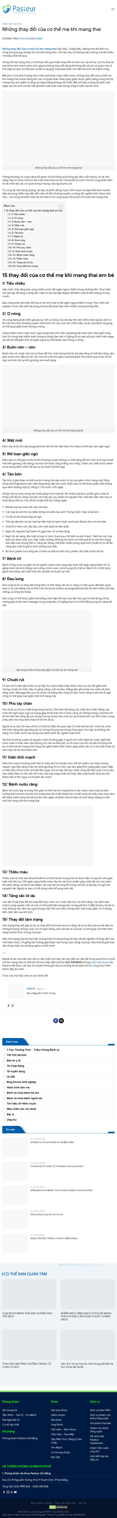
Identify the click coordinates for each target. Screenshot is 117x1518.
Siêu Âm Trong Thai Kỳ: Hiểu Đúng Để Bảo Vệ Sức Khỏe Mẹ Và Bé (87, 1365)
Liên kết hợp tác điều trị (99, 1457)
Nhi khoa (56, 1419)
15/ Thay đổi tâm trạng (25, 266)
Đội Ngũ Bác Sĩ (11, 1419)
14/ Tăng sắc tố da (23, 262)
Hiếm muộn (58, 1415)
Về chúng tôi (9, 1410)
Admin (38, 38)
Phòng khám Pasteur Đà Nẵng (19, 1438)
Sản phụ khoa (59, 1410)
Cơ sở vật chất (10, 1424)
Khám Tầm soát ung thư (99, 1449)
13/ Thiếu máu (20, 258)
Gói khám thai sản (100, 1423)
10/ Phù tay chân (22, 247)
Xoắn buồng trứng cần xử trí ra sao (46, 1214)
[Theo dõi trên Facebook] (4, 1492)
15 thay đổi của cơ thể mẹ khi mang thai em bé (34, 210)
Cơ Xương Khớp (60, 1452)
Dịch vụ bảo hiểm (100, 1410)
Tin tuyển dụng (16, 1071)
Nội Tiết (55, 1457)
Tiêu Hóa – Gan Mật (62, 1434)
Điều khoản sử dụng (41, 1503)
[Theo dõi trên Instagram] (8, 1492)
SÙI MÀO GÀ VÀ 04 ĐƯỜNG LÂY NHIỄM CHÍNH (52, 1142)
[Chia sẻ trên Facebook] (55, 1020)
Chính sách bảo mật (65, 1503)
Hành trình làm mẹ (12, 23)
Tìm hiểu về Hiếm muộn (21, 1103)
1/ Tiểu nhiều (18, 214)
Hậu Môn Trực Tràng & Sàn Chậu (66, 1440)
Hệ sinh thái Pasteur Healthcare (97, 1440)
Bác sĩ (10, 1114)
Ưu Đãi (11, 1076)
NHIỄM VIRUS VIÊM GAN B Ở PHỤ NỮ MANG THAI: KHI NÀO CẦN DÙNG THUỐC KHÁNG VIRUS (86, 1316)
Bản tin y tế (14, 1060)
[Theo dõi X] (11, 1492)
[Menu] (113, 9)
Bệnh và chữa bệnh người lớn (24, 1098)
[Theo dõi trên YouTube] (15, 1492)
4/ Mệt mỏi (18, 225)
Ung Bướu (57, 1424)
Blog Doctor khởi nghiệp (21, 1082)
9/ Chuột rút (18, 244)
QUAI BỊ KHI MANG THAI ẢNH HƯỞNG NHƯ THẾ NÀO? (27, 1315)
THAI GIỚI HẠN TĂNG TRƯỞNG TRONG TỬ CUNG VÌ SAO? (26, 1365)
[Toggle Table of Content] (59, 206)
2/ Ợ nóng (17, 218)
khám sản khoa (99, 962)
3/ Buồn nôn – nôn (22, 221)
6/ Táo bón (17, 233)
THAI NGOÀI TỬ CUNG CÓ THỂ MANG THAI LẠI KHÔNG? (57, 1166)
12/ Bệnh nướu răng (23, 255)
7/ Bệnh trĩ (17, 236)
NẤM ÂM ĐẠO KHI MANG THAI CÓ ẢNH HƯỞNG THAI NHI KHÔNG (61, 1190)
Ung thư (12, 1119)
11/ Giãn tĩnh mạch (22, 251)
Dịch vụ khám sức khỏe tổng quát (100, 1416)
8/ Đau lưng (18, 240)
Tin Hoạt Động (15, 1066)
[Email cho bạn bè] (61, 1020)
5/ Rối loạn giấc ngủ (23, 229)
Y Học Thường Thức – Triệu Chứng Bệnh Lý (33, 1050)
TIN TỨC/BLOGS (17, 1055)
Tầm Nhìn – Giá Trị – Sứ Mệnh (19, 1415)
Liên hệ (82, 1503)
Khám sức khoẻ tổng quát (99, 1429)
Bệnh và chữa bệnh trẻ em (23, 1093)
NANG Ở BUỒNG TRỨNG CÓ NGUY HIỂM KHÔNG (54, 1238)
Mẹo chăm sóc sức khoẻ (21, 1109)
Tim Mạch (56, 1447)
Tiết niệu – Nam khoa (63, 1429)
